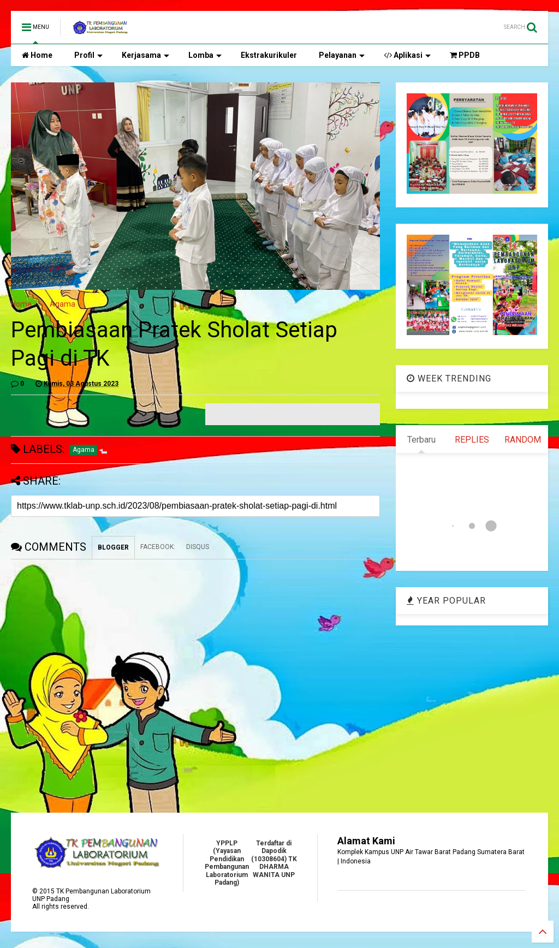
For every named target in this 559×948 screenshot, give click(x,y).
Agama (62, 304)
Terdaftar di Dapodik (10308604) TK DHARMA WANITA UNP (274, 859)
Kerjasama (145, 55)
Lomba (205, 55)
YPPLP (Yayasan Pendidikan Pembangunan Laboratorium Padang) (227, 862)
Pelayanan (342, 55)
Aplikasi (407, 55)
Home (37, 55)
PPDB (465, 55)
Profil (88, 55)
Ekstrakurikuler (269, 55)
